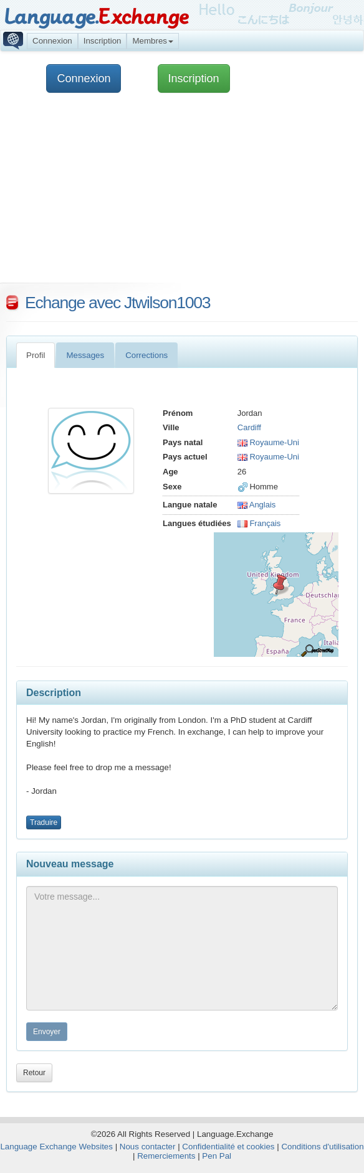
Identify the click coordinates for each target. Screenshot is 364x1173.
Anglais (256, 504)
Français (258, 523)
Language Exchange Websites (56, 1146)
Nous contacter (148, 1146)
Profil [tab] (35, 355)
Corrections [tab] (146, 355)
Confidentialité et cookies (228, 1146)
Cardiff (249, 427)
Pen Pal (216, 1156)
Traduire (43, 822)
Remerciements (166, 1156)
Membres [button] (152, 40)
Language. (96, 17)
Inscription (103, 40)
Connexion (52, 40)
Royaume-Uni (268, 442)
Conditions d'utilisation (322, 1146)
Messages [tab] (85, 355)
